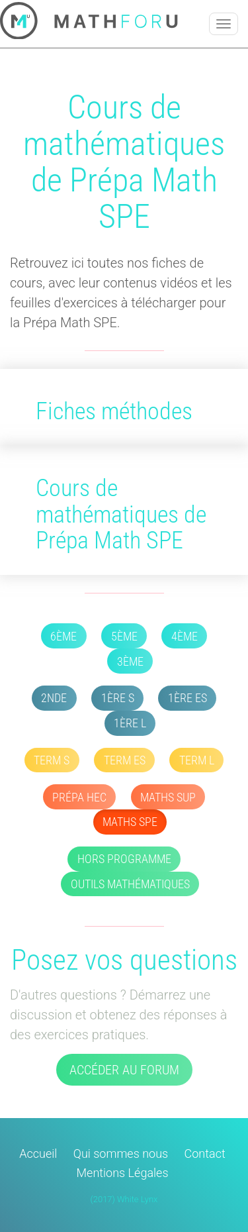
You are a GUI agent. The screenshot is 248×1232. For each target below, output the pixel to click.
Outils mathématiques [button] (130, 884)
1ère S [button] (117, 698)
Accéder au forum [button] (124, 1070)
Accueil (38, 1153)
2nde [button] (54, 698)
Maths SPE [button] (130, 822)
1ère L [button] (130, 723)
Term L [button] (196, 760)
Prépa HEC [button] (79, 797)
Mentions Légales (123, 1173)
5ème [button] (124, 636)
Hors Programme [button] (124, 859)
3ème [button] (130, 661)
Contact (205, 1153)
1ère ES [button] (187, 698)
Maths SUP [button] (168, 797)
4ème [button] (184, 636)
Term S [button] (51, 760)
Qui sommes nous (120, 1153)
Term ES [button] (124, 760)
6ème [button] (63, 636)
